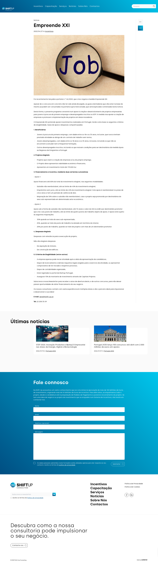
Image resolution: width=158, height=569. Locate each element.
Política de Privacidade (134, 484)
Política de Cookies (132, 487)
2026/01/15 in (41, 351)
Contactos (95, 6)
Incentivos (38, 6)
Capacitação (51, 6)
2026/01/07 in (99, 351)
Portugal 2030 (51, 351)
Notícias (72, 6)
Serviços (63, 6)
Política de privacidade (35, 498)
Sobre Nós (83, 6)
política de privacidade (67, 465)
